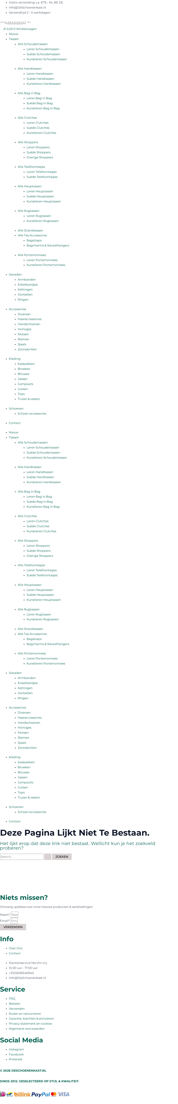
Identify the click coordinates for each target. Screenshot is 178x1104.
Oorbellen (25, 294)
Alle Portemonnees (32, 255)
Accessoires (17, 309)
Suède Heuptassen (40, 196)
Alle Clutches (27, 117)
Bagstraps (34, 240)
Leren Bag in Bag (39, 98)
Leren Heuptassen (40, 191)
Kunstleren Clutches (41, 133)
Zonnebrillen (27, 349)
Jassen (22, 379)
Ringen (23, 299)
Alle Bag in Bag (29, 93)
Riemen (23, 339)
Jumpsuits (25, 384)
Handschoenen (29, 324)
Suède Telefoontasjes (42, 177)
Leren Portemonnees (42, 260)
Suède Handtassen (40, 78)
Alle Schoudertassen (33, 44)
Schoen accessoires (32, 413)
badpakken (26, 364)
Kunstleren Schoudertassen (47, 59)
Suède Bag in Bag (40, 103)
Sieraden (15, 274)
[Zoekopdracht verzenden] (47, 857)
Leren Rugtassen (39, 216)
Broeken (24, 369)
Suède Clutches (38, 127)
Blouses (23, 374)
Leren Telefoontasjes (42, 172)
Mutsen (23, 334)
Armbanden (27, 279)
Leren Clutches (37, 122)
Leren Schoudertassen (43, 49)
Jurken (23, 389)
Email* (5, 920)
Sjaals (22, 344)
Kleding (15, 358)
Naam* (5, 914)
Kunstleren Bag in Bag (43, 108)
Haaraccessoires (30, 319)
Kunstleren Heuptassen (44, 201)
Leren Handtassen (40, 73)
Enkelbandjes (28, 284)
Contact (15, 423)
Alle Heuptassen (30, 186)
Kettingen (25, 289)
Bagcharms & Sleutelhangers (48, 245)
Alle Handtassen (30, 68)
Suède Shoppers (39, 152)
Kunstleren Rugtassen (43, 221)
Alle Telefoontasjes (31, 166)
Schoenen (16, 408)
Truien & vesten (29, 399)
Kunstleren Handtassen (44, 83)
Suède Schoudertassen (43, 54)
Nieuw (13, 34)
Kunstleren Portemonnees (46, 265)
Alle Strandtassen (30, 230)
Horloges (24, 329)
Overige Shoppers (40, 157)
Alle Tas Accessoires (32, 235)
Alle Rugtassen (28, 211)
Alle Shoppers (28, 142)
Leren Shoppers (38, 147)
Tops (21, 394)
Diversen (24, 314)
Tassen (14, 39)
